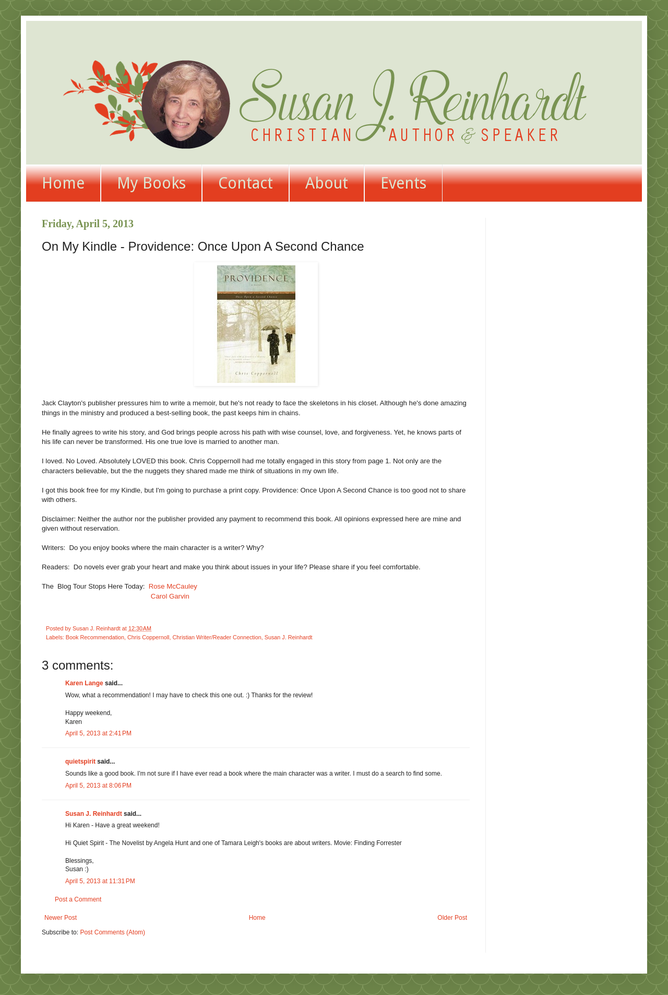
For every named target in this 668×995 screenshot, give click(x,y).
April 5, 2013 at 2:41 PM (98, 733)
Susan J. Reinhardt (289, 637)
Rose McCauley (173, 586)
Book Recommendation (95, 637)
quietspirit (80, 761)
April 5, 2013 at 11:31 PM (100, 881)
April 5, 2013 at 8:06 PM (98, 785)
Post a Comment (78, 899)
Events (403, 183)
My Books (151, 183)
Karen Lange (84, 683)
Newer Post (60, 917)
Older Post (452, 917)
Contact (245, 183)
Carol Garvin (169, 596)
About (326, 183)
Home (63, 183)
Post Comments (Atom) (112, 932)
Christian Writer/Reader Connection (216, 637)
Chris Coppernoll (148, 637)
